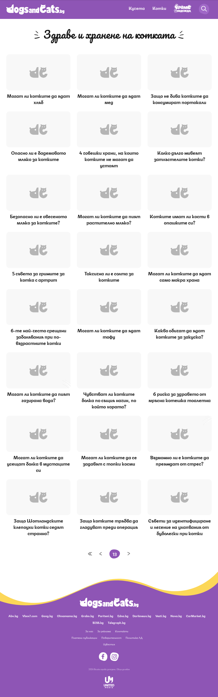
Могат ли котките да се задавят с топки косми (109, 460)
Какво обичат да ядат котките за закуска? (179, 333)
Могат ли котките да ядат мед (108, 98)
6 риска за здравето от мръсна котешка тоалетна (180, 396)
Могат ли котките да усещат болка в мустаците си (38, 463)
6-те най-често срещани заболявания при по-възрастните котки (38, 336)
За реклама (104, 631)
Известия (109, 644)
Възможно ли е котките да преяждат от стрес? (179, 460)
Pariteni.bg (105, 616)
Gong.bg (47, 616)
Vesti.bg (160, 616)
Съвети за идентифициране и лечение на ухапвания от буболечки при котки (179, 526)
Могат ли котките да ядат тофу (108, 333)
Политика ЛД (134, 637)
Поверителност (111, 637)
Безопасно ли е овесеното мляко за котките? (38, 219)
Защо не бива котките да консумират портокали (179, 98)
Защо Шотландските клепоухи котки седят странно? (38, 526)
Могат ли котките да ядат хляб (38, 98)
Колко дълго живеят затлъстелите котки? (179, 155)
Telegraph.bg (116, 622)
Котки (159, 8)
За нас (89, 631)
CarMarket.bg (195, 616)
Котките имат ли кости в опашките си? (179, 219)
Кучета (137, 8)
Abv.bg (13, 616)
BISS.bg (98, 622)
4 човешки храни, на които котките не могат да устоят (108, 158)
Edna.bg (122, 616)
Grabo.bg (87, 616)
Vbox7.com (29, 616)
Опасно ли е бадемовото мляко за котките (38, 155)
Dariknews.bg (142, 616)
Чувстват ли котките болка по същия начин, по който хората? (109, 399)
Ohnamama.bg (67, 616)
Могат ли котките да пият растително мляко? (109, 219)
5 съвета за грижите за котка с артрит (38, 276)
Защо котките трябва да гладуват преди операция (109, 523)
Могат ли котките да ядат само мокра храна (179, 276)
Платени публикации (84, 637)
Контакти (121, 631)
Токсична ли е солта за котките (109, 276)
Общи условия (123, 669)
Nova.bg (176, 616)
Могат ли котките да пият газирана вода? (38, 396)
